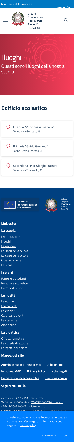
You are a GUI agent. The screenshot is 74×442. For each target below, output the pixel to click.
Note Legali (59, 371)
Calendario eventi (12, 315)
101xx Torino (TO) (33, 398)
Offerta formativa (12, 338)
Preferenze (47, 435)
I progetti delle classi (14, 348)
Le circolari (8, 310)
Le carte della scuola (14, 255)
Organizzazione (11, 260)
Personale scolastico (14, 283)
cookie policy (28, 425)
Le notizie (7, 301)
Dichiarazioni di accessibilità (20, 378)
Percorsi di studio (12, 288)
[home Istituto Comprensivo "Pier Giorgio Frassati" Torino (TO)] (30, 21)
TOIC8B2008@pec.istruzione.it (27, 406)
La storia (6, 265)
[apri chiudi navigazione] (5, 20)
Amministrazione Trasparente (21, 364)
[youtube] (19, 386)
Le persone (8, 246)
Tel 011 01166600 (12, 402)
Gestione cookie (56, 378)
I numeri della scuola (14, 250)
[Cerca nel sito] (66, 20)
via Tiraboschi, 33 (11, 398)
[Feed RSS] (24, 386)
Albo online (8, 325)
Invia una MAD (11, 371)
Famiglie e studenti (13, 278)
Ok (66, 435)
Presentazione (10, 236)
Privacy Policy (36, 371)
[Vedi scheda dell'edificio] (37, 129)
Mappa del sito (12, 355)
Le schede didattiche (14, 343)
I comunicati (9, 306)
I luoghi (6, 241)
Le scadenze (9, 320)
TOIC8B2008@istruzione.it (47, 402)
